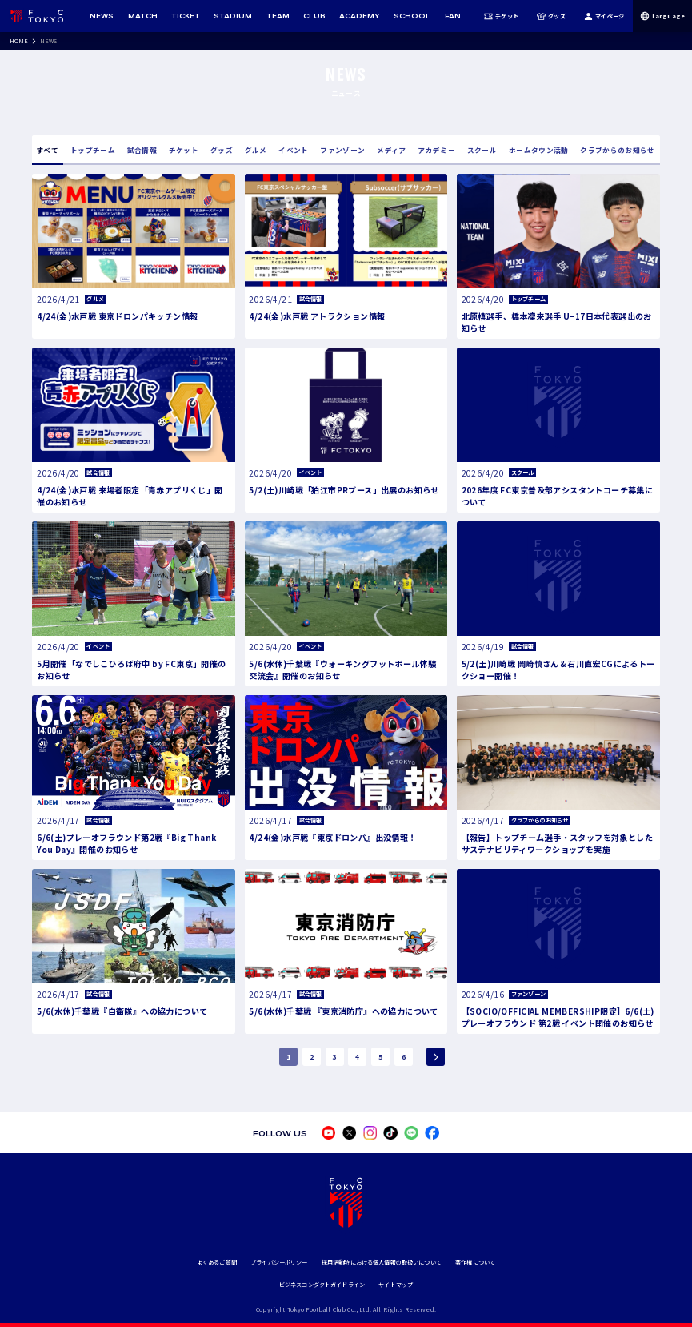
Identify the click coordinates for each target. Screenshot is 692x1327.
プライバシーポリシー (278, 1262)
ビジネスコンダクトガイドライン (322, 1285)
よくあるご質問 (217, 1262)
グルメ (256, 150)
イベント (293, 150)
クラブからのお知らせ (617, 150)
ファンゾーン (342, 150)
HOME (19, 41)
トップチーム (92, 150)
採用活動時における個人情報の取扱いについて (382, 1262)
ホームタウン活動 (539, 150)
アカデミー (436, 150)
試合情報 (142, 150)
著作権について (475, 1262)
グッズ (551, 16)
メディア (391, 150)
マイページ (604, 16)
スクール (482, 150)
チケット (501, 16)
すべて (47, 150)
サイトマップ (395, 1285)
